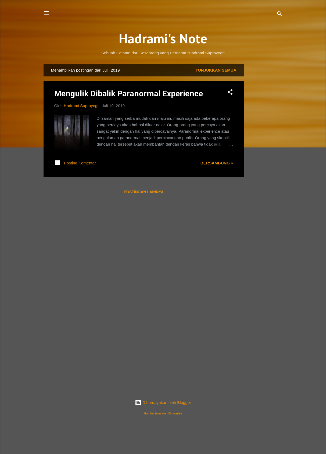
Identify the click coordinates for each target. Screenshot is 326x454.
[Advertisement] (265, 144)
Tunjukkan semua (216, 70)
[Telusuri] (279, 14)
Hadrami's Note (163, 38)
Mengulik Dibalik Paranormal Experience (128, 93)
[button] (230, 93)
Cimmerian (175, 413)
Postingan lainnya (143, 192)
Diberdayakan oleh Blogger (163, 402)
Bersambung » (216, 163)
